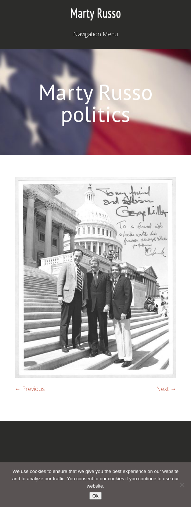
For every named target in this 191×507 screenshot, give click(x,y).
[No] (181, 484)
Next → (166, 389)
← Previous (30, 389)
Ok (95, 496)
